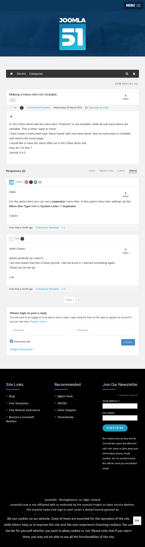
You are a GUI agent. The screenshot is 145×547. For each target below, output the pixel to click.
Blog (12, 396)
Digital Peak (65, 396)
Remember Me (22, 341)
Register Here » (39, 321)
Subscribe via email (96, 107)
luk (15, 107)
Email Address (111, 401)
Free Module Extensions (24, 410)
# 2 (63, 289)
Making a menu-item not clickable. (33, 94)
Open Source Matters (120, 504)
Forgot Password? (21, 349)
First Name (109, 412)
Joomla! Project (91, 504)
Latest (121, 170)
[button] (133, 5)
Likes (92, 170)
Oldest (133, 170)
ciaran (19, 181)
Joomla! (37, 509)
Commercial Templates (39, 107)
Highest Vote (106, 170)
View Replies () (126, 84)
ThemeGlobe (65, 417)
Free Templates (19, 403)
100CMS (62, 403)
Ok (137, 520)
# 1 (63, 227)
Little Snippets (66, 410)
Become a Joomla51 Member (20, 419)
